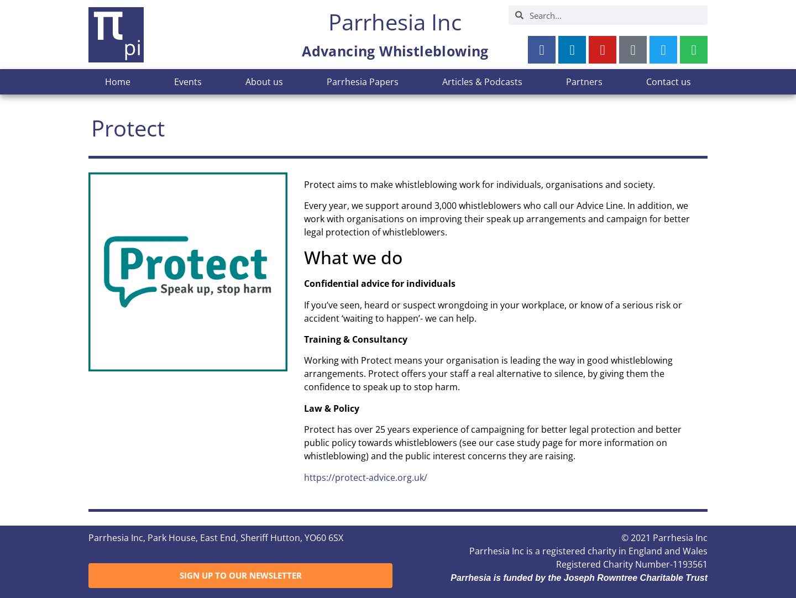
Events (188, 82)
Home (117, 82)
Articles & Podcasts (482, 82)
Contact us (668, 82)
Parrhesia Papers (363, 82)
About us (264, 82)
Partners (584, 82)
